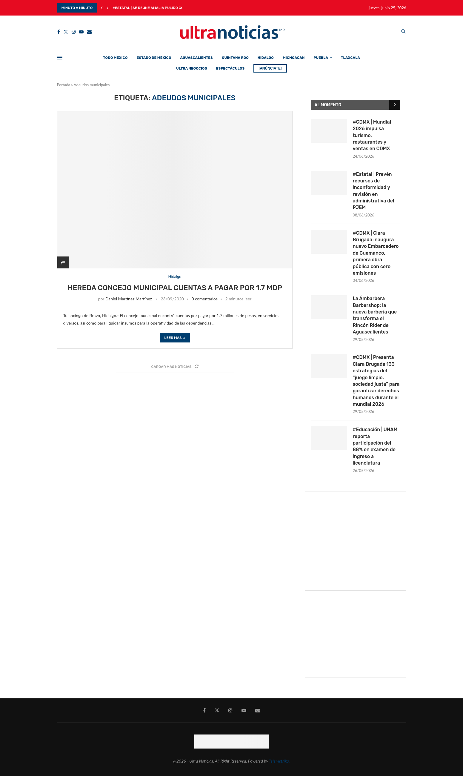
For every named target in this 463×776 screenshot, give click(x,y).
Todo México (115, 58)
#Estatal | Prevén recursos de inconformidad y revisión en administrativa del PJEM (373, 190)
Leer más (174, 338)
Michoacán (293, 58)
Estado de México (153, 58)
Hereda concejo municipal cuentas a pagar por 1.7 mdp (174, 288)
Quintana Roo (235, 58)
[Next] (107, 8)
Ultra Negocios (191, 68)
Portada (63, 84)
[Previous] (101, 8)
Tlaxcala (350, 58)
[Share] (63, 262)
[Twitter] (65, 31)
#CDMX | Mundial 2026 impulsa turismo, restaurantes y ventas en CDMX (372, 135)
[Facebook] (58, 31)
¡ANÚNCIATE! (270, 68)
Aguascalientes (196, 58)
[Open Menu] (59, 57)
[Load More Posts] (174, 367)
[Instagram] (73, 31)
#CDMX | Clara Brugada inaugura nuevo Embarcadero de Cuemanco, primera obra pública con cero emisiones (376, 253)
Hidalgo (266, 58)
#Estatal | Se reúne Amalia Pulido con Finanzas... (160, 8)
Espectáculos (230, 68)
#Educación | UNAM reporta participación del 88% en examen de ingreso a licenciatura (375, 446)
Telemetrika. (279, 760)
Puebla (320, 58)
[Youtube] (81, 31)
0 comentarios (205, 298)
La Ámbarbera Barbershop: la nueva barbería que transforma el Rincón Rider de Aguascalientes (375, 315)
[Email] (89, 31)
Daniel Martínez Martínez (128, 298)
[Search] (403, 31)
